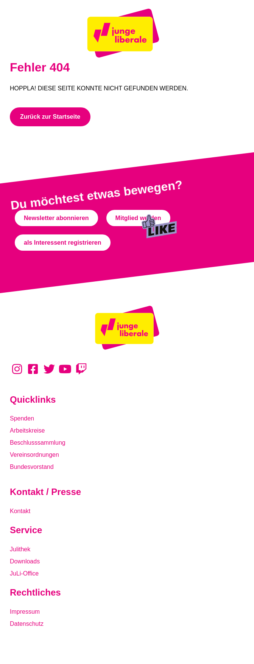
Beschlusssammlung (37, 442)
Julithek (20, 549)
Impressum (25, 611)
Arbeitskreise (27, 430)
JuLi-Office (24, 573)
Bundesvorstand (32, 467)
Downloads (25, 561)
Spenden (22, 418)
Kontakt (20, 511)
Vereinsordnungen (34, 454)
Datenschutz (27, 624)
